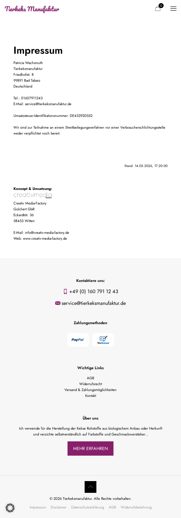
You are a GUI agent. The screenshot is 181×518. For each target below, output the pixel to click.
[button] (10, 508)
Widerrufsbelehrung (136, 507)
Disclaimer (58, 507)
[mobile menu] (173, 8)
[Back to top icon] (90, 487)
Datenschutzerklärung (87, 507)
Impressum (38, 507)
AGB (112, 507)
